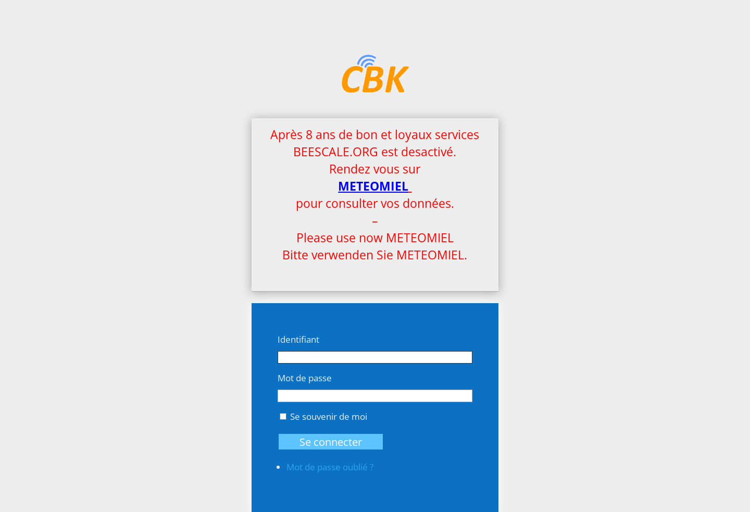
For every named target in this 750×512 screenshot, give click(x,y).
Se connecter (330, 441)
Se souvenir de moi (328, 416)
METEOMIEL (373, 186)
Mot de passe (305, 378)
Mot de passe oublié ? (329, 467)
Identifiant (298, 339)
